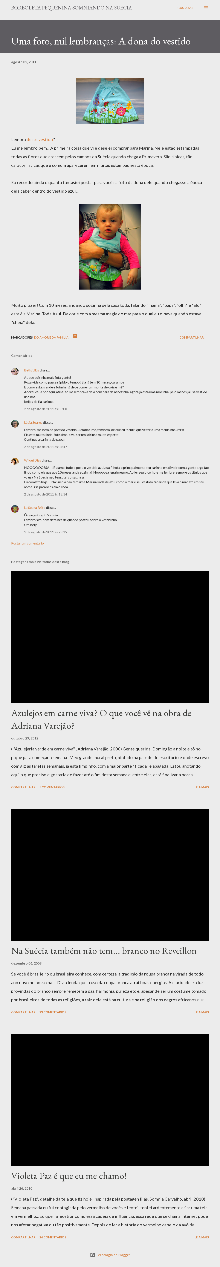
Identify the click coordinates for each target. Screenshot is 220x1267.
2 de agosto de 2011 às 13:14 (45, 494)
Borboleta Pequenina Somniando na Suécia (71, 7)
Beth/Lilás (31, 370)
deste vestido (40, 139)
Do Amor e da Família (51, 337)
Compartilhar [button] (191, 337)
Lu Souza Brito (34, 507)
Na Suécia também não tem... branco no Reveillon (104, 950)
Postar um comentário (27, 543)
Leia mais (201, 787)
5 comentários (51, 787)
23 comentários (52, 1012)
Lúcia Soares (33, 422)
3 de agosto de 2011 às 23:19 (45, 532)
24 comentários (52, 1237)
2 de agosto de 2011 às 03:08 (45, 409)
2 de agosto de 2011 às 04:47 (45, 447)
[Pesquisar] (185, 7)
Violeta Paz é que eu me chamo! (69, 1175)
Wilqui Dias (32, 460)
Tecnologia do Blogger (110, 1255)
